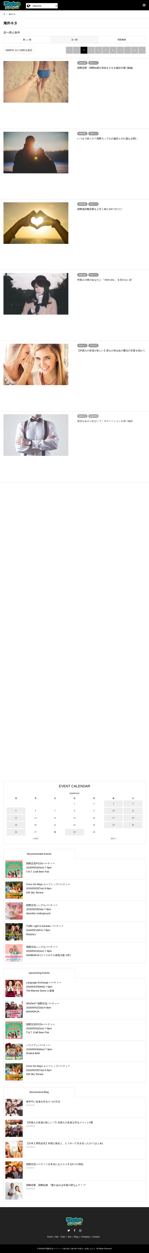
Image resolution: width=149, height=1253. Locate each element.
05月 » (113, 839)
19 (16, 825)
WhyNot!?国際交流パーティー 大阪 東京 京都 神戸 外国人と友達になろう (67, 1249)
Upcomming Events (39, 973)
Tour (69, 1237)
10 (113, 811)
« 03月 (35, 839)
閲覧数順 (122, 39)
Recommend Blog (39, 1092)
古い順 (74, 39)
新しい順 (27, 39)
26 (16, 832)
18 (133, 818)
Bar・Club (60, 1237)
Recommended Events (39, 854)
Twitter (68, 1230)
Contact (96, 1237)
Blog (76, 1237)
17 (135, 50)
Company (85, 1237)
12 (16, 818)
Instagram (80, 1230)
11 (133, 811)
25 (133, 825)
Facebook (74, 1230)
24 (113, 825)
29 (74, 832)
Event (50, 1237)
